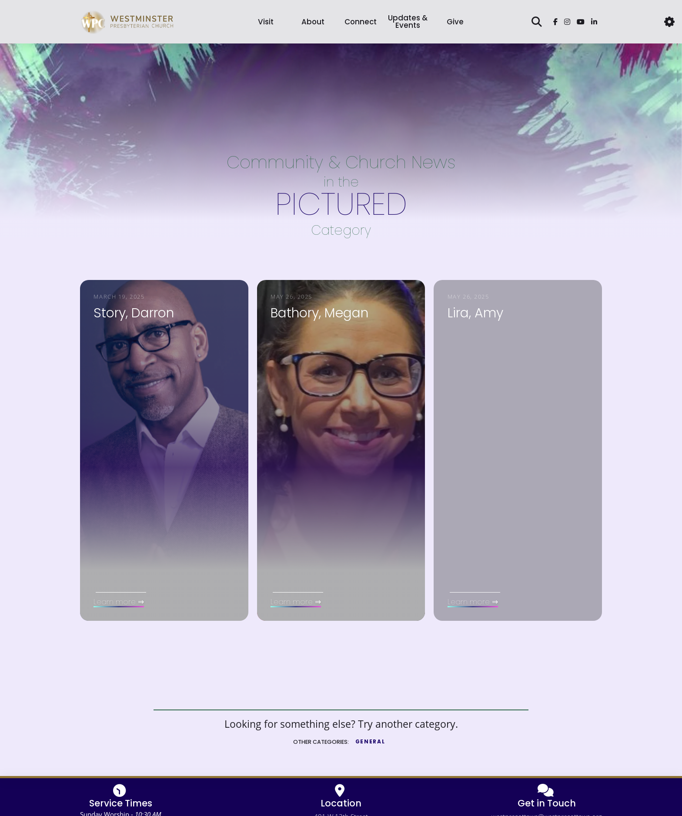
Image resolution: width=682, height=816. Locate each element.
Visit (266, 22)
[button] (669, 22)
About (312, 22)
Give (455, 22)
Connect (360, 22)
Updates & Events (408, 21)
